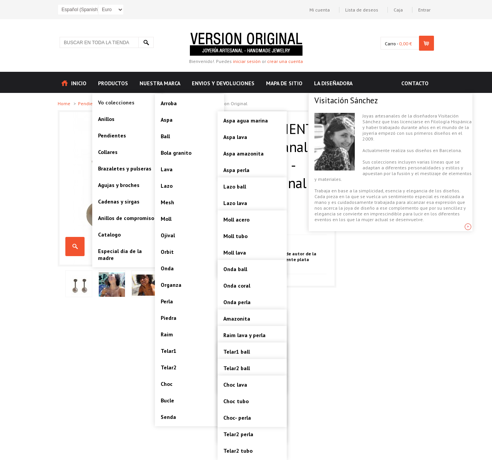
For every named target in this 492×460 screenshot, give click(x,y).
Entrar (424, 10)
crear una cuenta (285, 61)
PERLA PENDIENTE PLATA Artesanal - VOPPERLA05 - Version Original (75, 246)
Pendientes (90, 103)
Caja (398, 10)
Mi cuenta (319, 10)
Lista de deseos (361, 10)
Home (64, 103)
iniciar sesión (247, 61)
